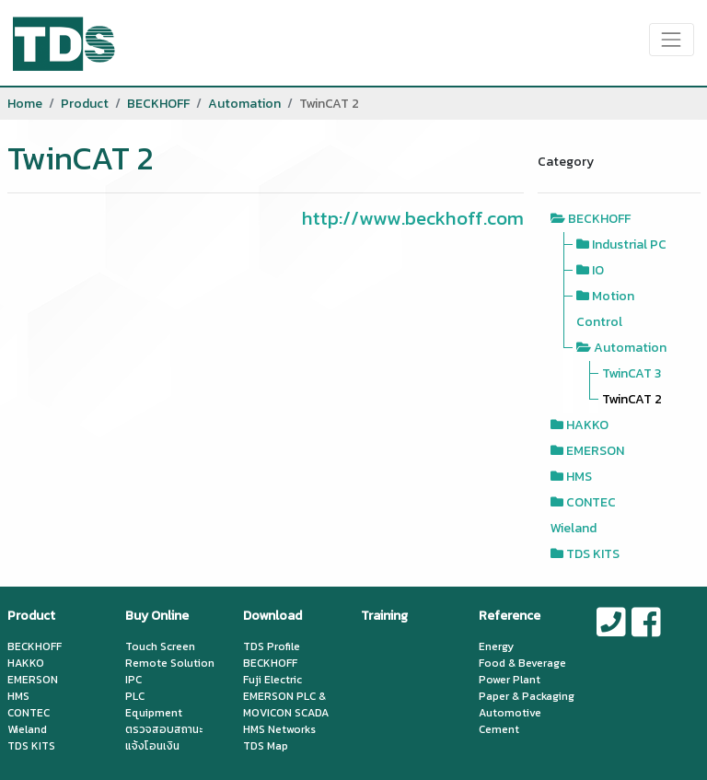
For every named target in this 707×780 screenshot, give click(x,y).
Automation (244, 103)
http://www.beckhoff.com (413, 218)
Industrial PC (629, 244)
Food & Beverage (522, 663)
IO (598, 270)
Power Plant (509, 679)
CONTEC (591, 502)
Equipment (153, 712)
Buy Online (157, 615)
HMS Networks (279, 729)
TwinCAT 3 (631, 373)
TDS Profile (271, 646)
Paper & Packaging (526, 696)
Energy (496, 646)
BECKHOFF (158, 103)
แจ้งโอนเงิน (152, 746)
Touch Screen (160, 646)
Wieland (574, 528)
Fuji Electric (272, 679)
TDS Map (265, 746)
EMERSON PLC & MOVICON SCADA (286, 704)
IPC (133, 679)
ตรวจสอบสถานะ (164, 729)
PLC (135, 696)
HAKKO (587, 425)
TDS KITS (593, 554)
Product (85, 103)
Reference (509, 615)
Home (24, 103)
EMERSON (595, 450)
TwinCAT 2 (632, 399)
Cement (499, 729)
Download (272, 615)
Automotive (510, 712)
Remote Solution (169, 663)
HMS (579, 476)
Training (384, 615)
